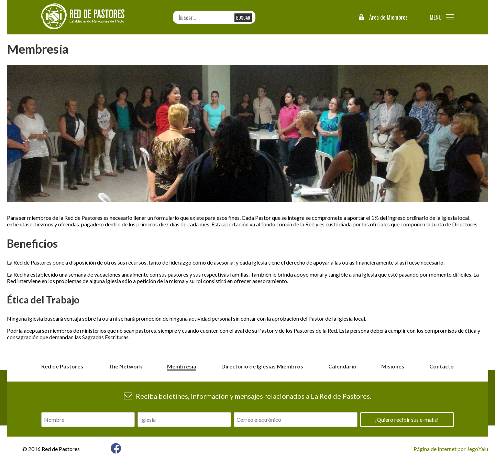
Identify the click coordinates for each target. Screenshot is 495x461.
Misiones (392, 366)
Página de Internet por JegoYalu (451, 449)
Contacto (441, 366)
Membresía (181, 366)
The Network (125, 366)
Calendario (342, 366)
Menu (436, 17)
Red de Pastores (62, 366)
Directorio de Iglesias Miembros (262, 366)
